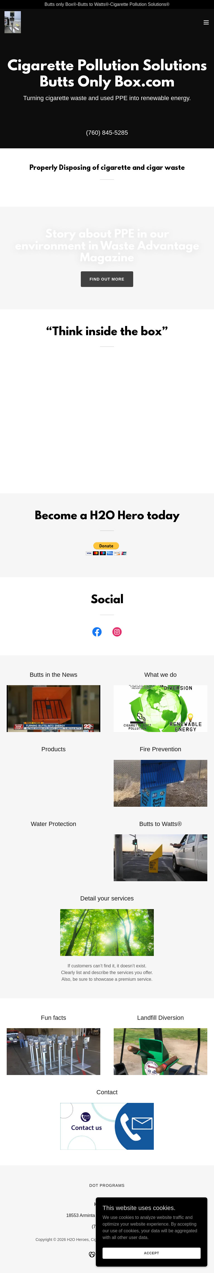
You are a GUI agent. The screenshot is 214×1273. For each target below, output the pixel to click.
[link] (12, 22)
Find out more (107, 279)
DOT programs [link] (107, 1185)
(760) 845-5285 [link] (107, 132)
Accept (151, 1253)
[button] (206, 22)
